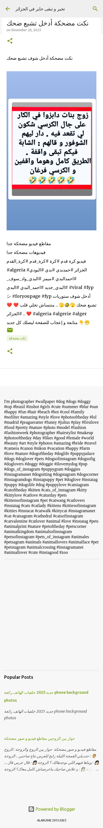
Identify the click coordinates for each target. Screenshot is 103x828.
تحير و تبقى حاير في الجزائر (40, 8)
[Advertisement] (51, 614)
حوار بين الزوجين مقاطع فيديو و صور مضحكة (39, 738)
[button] (10, 41)
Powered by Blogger (51, 809)
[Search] (95, 8)
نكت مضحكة (17, 338)
